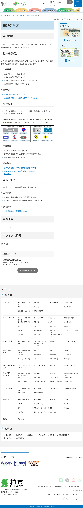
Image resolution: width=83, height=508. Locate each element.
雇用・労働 (37, 388)
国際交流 (20, 334)
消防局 (52, 435)
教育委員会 (21, 412)
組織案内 (22, 15)
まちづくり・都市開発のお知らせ (24, 374)
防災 (19, 306)
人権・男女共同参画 (71, 330)
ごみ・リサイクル (39, 318)
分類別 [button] (8, 295)
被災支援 (36, 306)
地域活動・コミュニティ (56, 331)
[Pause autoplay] (65, 40)
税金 (51, 322)
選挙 (19, 408)
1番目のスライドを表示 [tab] (68, 40)
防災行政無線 (54, 302)
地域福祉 (68, 354)
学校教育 (52, 341)
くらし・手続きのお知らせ (24, 319)
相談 (66, 326)
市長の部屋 (37, 399)
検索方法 (54, 5)
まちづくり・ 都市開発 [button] (7, 374)
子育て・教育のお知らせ (24, 342)
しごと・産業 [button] (7, 388)
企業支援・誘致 (54, 388)
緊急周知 (36, 302)
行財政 (20, 403)
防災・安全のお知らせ (24, 303)
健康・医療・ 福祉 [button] (7, 351)
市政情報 (9, 15)
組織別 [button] (8, 428)
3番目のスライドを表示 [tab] (72, 40)
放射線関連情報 (38, 311)
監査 (51, 408)
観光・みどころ (70, 365)
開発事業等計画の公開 (71, 374)
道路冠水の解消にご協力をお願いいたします (20, 98)
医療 (51, 350)
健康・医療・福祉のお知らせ (24, 351)
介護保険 (20, 354)
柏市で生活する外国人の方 (56, 335)
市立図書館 (20, 438)
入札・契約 (21, 392)
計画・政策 (68, 399)
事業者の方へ (22, 419)
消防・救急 (68, 302)
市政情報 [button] (6, 399)
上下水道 (68, 322)
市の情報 (15, 15)
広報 (51, 403)
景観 (19, 377)
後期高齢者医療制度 (24, 322)
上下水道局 (41, 435)
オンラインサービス (40, 412)
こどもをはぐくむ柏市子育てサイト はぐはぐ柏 (40, 343)
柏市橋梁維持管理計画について (15, 211)
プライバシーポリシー (72, 499)
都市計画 (52, 373)
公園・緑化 (37, 377)
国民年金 (36, 322)
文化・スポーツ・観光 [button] (9, 367)
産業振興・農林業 (71, 388)
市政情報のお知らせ (24, 399)
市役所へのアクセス (45, 486)
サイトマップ (51, 494)
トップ (3, 15)
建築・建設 (68, 377)
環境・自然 (53, 326)
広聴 (66, 403)
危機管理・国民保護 (24, 311)
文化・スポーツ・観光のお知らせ (24, 367)
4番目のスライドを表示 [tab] (75, 40)
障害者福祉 (53, 354)
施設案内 (59, 486)
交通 (35, 326)
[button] (78, 3)
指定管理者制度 (38, 392)
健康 (35, 350)
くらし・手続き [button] (8, 317)
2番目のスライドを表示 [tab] (70, 40)
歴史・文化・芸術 (39, 365)
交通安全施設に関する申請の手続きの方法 (20, 168)
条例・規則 (53, 412)
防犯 (51, 306)
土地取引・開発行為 (56, 381)
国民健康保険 (69, 318)
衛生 (66, 350)
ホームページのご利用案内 (70, 494)
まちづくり (37, 373)
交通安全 (68, 306)
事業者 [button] (5, 419)
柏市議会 (19, 435)
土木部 (29, 15)
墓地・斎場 (37, 334)
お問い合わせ (77, 490)
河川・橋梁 (68, 381)
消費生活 (20, 330)
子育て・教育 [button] (7, 341)
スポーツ (52, 365)
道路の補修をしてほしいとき (15, 94)
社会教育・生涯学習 (71, 341)
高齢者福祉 (37, 354)
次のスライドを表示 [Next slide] (81, 10)
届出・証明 (53, 318)
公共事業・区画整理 (40, 381)
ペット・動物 (38, 330)
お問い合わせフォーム (27, 270)
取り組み (68, 359)
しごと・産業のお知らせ (24, 389)
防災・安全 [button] (7, 302)
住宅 (19, 326)
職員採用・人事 (38, 403)
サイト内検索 (51, 2)
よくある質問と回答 (72, 486)
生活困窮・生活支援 (24, 359)
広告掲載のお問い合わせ (74, 457)
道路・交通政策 (22, 381)
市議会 (67, 408)
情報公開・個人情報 (40, 408)
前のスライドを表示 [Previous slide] (2, 10)
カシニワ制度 (54, 377)
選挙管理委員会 (64, 435)
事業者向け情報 (54, 359)
